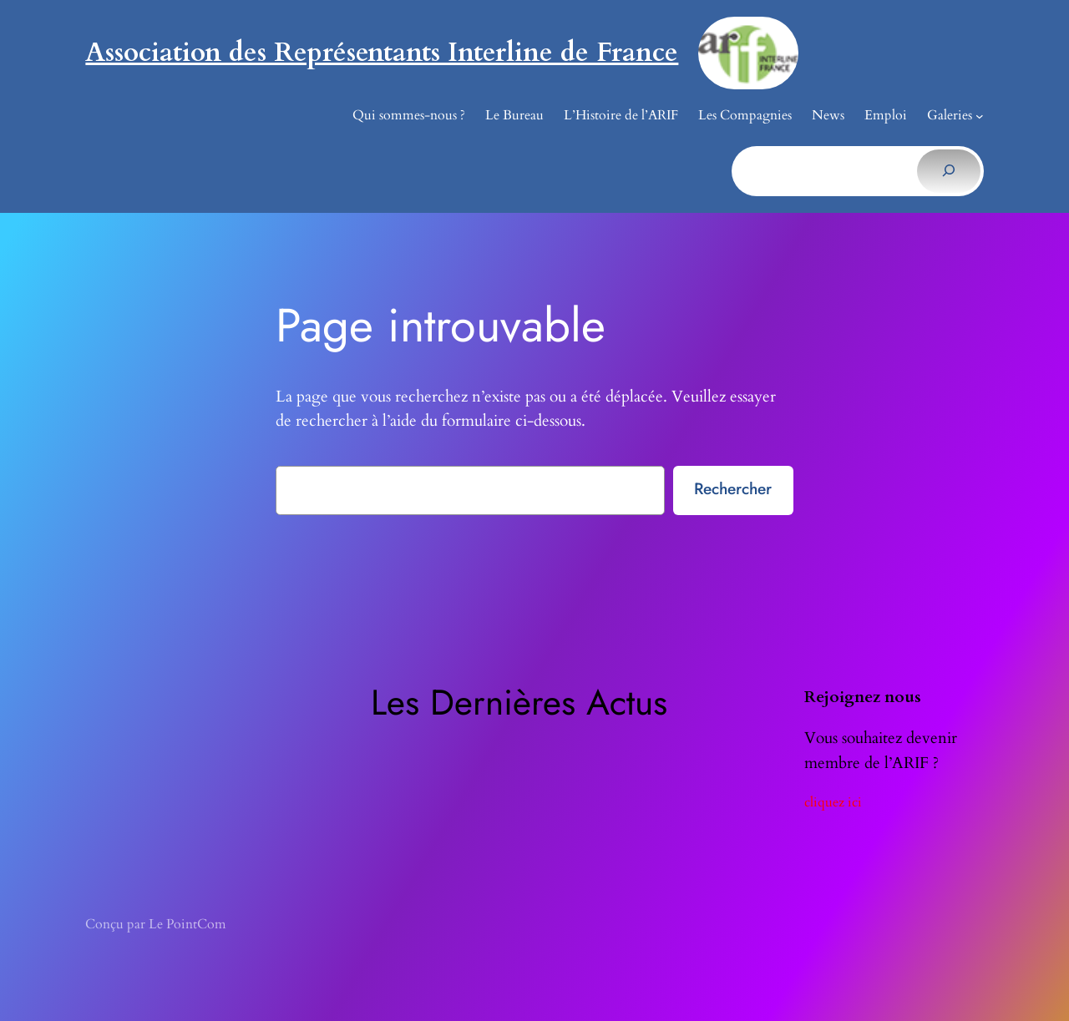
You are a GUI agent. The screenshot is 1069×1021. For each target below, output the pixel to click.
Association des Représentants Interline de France (381, 52)
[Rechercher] (948, 171)
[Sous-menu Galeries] (979, 116)
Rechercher (733, 488)
